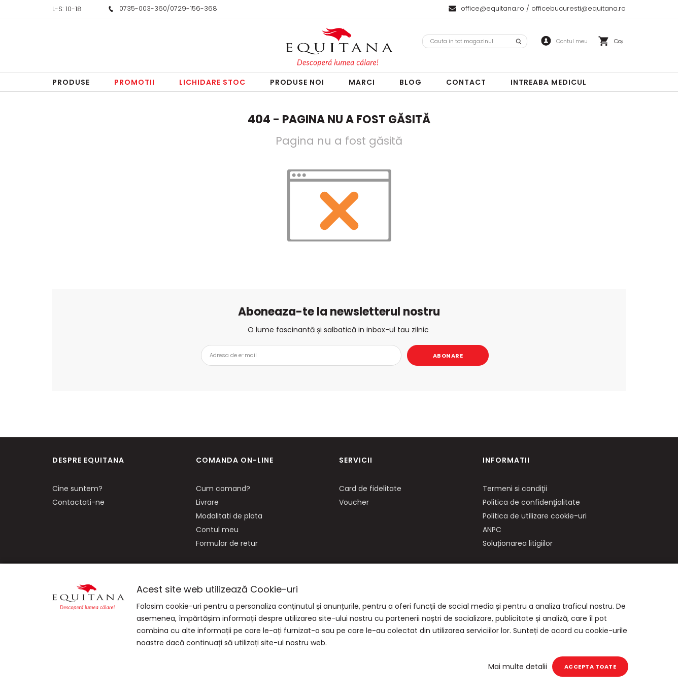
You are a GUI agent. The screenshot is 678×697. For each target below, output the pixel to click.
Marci (362, 82)
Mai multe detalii (517, 666)
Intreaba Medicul (549, 82)
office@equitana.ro (492, 8)
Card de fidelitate (370, 488)
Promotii (134, 82)
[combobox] (474, 41)
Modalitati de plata (229, 516)
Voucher (354, 502)
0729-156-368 (193, 8)
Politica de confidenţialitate (531, 502)
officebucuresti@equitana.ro (578, 8)
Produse (71, 82)
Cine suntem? (77, 488)
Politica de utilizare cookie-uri (535, 516)
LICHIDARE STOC (212, 82)
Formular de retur (227, 543)
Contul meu (217, 530)
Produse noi (297, 82)
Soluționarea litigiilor (518, 543)
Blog (410, 82)
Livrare (207, 502)
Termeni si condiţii (515, 488)
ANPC (492, 530)
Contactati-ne (78, 502)
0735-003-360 (143, 8)
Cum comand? (223, 488)
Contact (466, 82)
